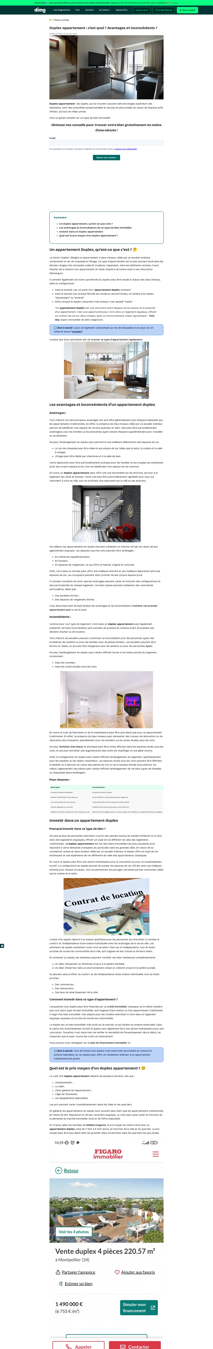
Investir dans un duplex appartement (81, 231)
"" (77, 331)
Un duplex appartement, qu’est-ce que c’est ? (86, 223)
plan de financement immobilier (108, 1042)
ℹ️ (2, 946)
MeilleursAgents (96, 1125)
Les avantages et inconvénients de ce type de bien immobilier (95, 227)
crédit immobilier (117, 1006)
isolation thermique (71, 746)
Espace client (142, 10)
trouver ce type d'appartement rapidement (116, 339)
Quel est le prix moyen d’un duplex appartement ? (88, 235)
